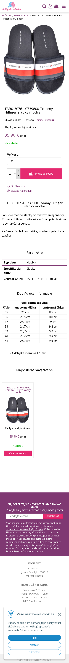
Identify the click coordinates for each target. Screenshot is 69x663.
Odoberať (53, 516)
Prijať (34, 637)
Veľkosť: (12, 154)
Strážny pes (16, 186)
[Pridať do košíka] (41, 173)
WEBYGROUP (46, 659)
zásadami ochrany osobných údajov (24, 529)
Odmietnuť (34, 652)
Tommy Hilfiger (45, 119)
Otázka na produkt (19, 190)
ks (14, 173)
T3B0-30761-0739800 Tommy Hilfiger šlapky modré (18, 390)
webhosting (22, 659)
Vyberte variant (17, 453)
